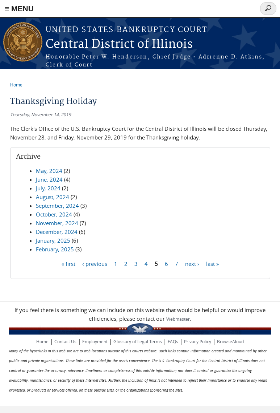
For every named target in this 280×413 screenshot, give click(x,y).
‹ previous (94, 263)
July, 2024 (48, 188)
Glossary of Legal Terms (137, 341)
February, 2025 (55, 249)
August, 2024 (52, 197)
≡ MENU (19, 8)
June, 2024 (49, 179)
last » (212, 263)
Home (16, 85)
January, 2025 (53, 240)
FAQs (173, 341)
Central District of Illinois (119, 44)
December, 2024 (57, 231)
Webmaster (178, 319)
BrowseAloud (230, 341)
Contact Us (65, 341)
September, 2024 (57, 205)
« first (68, 263)
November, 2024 (57, 223)
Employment (95, 341)
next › (192, 263)
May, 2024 (49, 170)
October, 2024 (54, 214)
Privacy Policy (197, 341)
